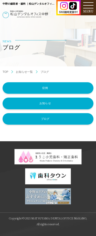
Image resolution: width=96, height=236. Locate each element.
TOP (5, 71)
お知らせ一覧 (24, 71)
